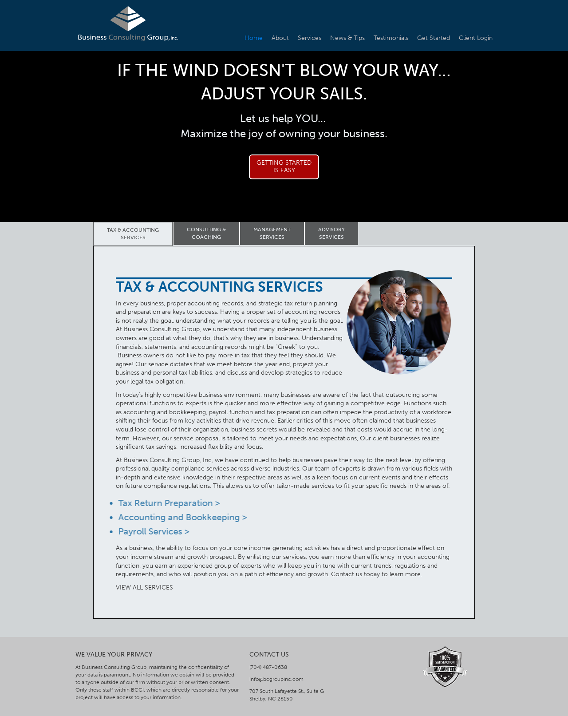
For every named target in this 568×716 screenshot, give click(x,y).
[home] (127, 24)
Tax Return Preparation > (166, 503)
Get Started (433, 38)
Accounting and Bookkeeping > (180, 517)
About (280, 38)
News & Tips (347, 38)
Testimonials (391, 38)
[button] (93, 132)
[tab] (133, 234)
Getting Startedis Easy (284, 166)
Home (254, 38)
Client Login (476, 38)
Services (309, 38)
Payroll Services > (151, 531)
